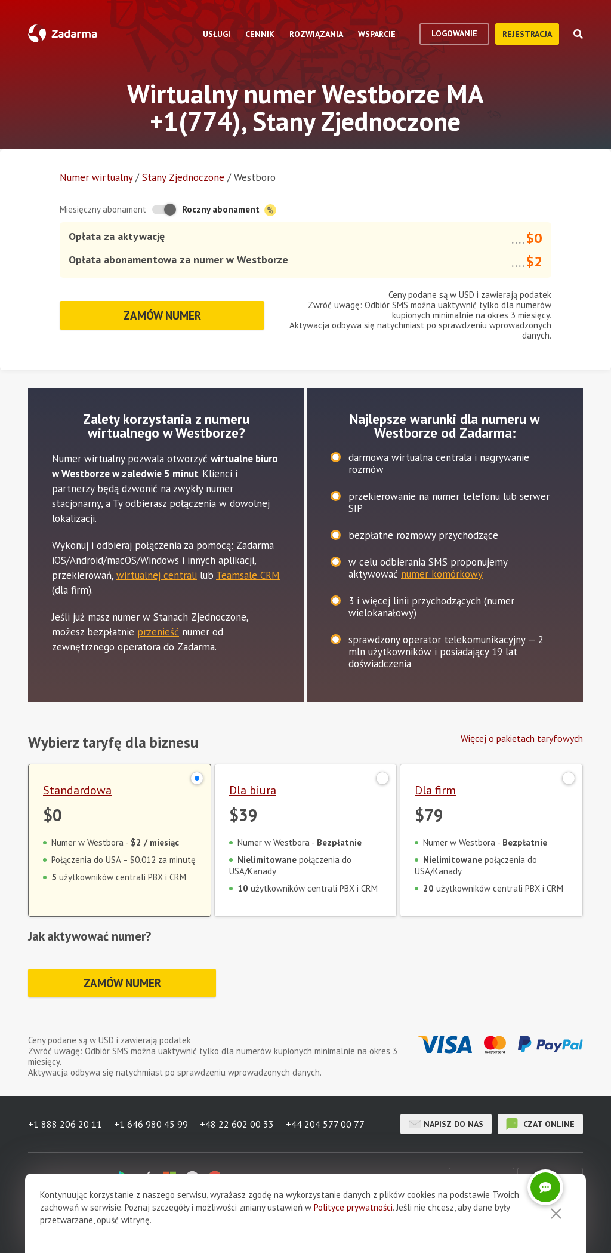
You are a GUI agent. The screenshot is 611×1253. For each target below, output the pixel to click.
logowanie (454, 33)
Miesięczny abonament (103, 209)
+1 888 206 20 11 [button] (65, 1124)
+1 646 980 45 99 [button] (151, 1124)
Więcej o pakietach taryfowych (522, 738)
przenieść (158, 631)
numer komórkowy (442, 574)
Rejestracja (527, 34)
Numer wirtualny (96, 177)
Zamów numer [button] (162, 315)
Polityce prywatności (353, 1221)
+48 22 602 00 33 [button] (237, 1124)
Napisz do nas (446, 1124)
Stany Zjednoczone (183, 177)
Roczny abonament (229, 210)
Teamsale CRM (248, 575)
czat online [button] (540, 1124)
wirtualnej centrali (156, 575)
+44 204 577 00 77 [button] (325, 1124)
